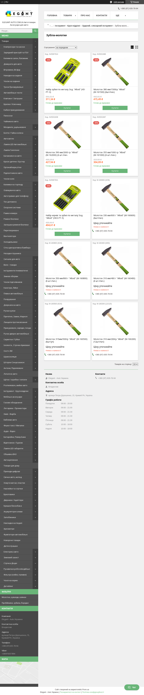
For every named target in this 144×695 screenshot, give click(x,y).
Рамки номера (10, 213)
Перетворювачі (11, 230)
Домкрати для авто (13, 64)
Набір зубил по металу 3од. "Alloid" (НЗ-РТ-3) (65, 90)
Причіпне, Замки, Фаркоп (15, 316)
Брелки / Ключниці (12, 104)
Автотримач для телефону (16, 196)
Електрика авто (11, 551)
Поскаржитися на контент (70, 692)
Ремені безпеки (11, 219)
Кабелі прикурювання (14, 110)
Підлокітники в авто (13, 173)
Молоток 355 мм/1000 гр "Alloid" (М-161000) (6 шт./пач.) (109, 153)
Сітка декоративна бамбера (17, 247)
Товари (5, 41)
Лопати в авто (10, 374)
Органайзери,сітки (12, 167)
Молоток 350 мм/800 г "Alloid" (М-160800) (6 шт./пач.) (66, 279)
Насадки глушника (12, 253)
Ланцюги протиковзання (15, 322)
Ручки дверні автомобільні (16, 333)
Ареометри (9, 528)
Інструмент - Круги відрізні (16, 391)
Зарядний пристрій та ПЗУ (16, 52)
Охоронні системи (12, 207)
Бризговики (9, 494)
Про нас (85, 15)
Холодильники (10, 242)
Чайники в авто (11, 121)
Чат (132, 687)
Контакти (101, 15)
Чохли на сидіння (12, 81)
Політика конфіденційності (93, 692)
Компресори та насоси (14, 46)
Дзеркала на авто (12, 305)
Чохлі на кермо (11, 580)
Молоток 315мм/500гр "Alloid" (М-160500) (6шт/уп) (66, 340)
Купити (67, 108)
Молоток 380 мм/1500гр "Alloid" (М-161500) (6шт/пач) (109, 90)
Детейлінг (8, 586)
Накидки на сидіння (13, 75)
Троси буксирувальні (13, 87)
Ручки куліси (9, 310)
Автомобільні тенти (13, 92)
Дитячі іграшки (11, 546)
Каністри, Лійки (11, 287)
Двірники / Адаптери (13, 500)
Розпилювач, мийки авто (15, 385)
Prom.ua (85, 690)
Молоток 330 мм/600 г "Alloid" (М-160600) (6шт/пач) (114, 216)
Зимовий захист (11, 557)
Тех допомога (10, 201)
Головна (52, 15)
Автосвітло (9, 138)
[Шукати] (35, 31)
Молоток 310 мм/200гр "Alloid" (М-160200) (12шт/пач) (114, 340)
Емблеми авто (10, 419)
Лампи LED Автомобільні (15, 144)
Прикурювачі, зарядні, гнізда (17, 328)
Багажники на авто (13, 155)
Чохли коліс (9, 178)
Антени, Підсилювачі (13, 368)
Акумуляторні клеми (13, 511)
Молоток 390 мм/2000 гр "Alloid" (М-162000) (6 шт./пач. (62, 153)
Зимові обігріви (11, 276)
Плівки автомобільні (13, 293)
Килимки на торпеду (13, 184)
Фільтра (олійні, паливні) (15, 574)
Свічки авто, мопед (13, 477)
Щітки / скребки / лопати (15, 379)
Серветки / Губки (12, 339)
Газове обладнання (13, 402)
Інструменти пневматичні (16, 270)
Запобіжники (10, 517)
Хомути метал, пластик (14, 483)
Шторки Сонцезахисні (14, 362)
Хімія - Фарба (10, 414)
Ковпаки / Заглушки (13, 98)
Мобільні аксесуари (13, 396)
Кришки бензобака (13, 505)
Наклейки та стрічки (13, 488)
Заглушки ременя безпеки (16, 224)
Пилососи (8, 115)
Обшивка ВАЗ (10, 454)
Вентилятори (10, 236)
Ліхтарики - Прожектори (15, 408)
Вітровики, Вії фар (12, 69)
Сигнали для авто (12, 259)
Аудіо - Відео (9, 431)
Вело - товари (10, 264)
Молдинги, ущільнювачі (15, 127)
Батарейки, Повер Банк (15, 437)
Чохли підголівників (13, 282)
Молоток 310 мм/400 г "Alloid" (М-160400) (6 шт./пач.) (114, 279)
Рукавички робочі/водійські (17, 569)
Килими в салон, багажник (16, 58)
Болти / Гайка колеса (13, 133)
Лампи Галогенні (11, 150)
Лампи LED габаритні (13, 448)
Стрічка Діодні (10, 563)
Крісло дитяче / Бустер (14, 161)
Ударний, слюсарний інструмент (97, 26)
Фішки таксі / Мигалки (14, 425)
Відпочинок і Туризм (13, 442)
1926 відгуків (118, 2)
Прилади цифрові (12, 471)
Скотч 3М (8, 351)
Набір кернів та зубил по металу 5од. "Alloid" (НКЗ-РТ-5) (64, 216)
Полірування (10, 299)
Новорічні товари (12, 540)
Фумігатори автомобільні (15, 534)
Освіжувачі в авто (12, 190)
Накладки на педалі (13, 523)
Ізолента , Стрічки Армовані (17, 345)
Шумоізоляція (10, 356)
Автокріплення (11, 460)
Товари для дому (11, 465)
